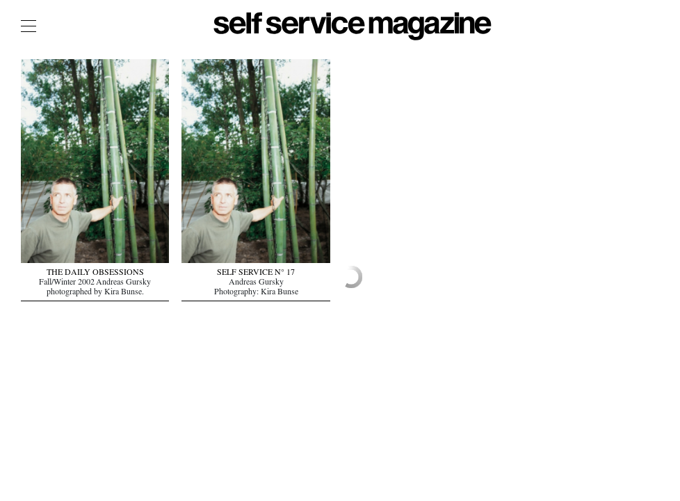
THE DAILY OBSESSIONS (95, 273)
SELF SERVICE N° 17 (256, 273)
